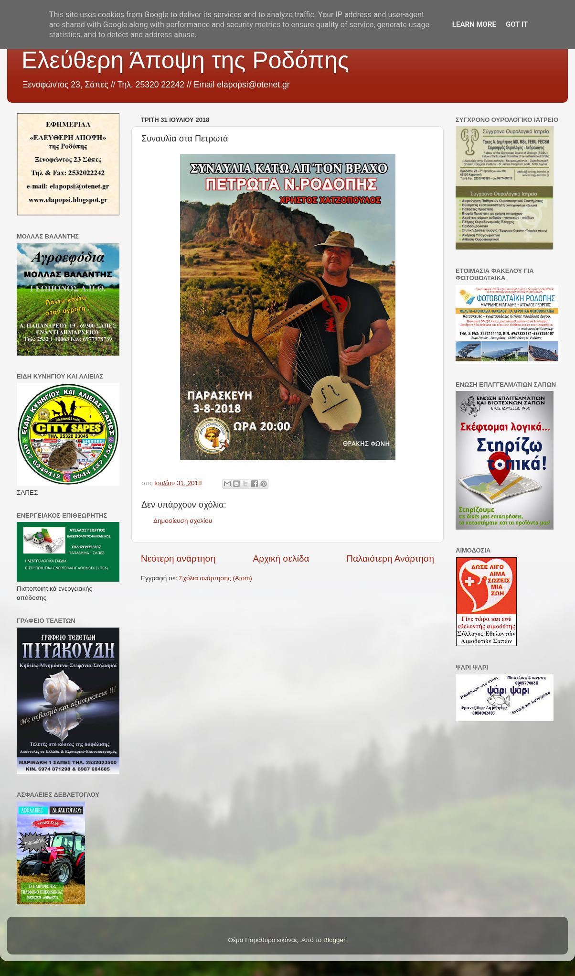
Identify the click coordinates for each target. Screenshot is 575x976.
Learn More (474, 24)
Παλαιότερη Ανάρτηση (390, 558)
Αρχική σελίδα (281, 558)
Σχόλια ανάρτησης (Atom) (215, 578)
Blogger (334, 939)
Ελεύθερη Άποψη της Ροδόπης (185, 60)
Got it (517, 24)
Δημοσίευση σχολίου (182, 520)
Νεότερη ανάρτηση (178, 558)
